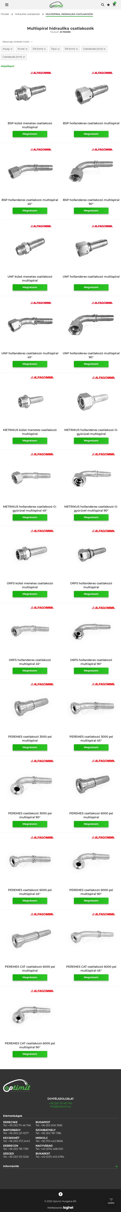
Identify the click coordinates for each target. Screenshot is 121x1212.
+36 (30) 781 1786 (51, 1133)
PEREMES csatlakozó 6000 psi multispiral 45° (30, 892)
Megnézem (30, 133)
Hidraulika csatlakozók (27, 14)
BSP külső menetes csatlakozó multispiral (30, 125)
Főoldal (5, 14)
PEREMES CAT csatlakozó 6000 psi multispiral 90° (30, 1045)
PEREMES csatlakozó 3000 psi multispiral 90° (30, 815)
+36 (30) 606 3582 (51, 1125)
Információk (11, 1166)
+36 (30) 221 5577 (18, 1133)
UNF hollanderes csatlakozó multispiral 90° (91, 355)
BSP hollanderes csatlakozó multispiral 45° (30, 202)
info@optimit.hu (60, 1106)
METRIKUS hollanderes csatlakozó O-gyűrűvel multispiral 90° (91, 508)
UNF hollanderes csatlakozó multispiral (91, 276)
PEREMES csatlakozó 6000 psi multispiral (91, 815)
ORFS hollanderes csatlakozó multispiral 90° (91, 662)
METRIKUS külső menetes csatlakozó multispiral (30, 432)
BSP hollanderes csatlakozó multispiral (91, 123)
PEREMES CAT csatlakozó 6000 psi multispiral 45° (91, 968)
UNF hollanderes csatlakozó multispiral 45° (29, 355)
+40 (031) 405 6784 (52, 1156)
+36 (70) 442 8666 (52, 1141)
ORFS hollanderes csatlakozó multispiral (91, 585)
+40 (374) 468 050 (52, 1148)
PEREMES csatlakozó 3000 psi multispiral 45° (91, 738)
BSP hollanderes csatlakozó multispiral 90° (91, 202)
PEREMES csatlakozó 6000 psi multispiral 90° (91, 892)
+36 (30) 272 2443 (19, 1141)
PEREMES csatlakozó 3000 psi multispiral (30, 738)
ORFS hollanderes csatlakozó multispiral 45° (30, 662)
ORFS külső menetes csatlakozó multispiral (30, 585)
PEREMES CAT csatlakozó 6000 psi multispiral (30, 968)
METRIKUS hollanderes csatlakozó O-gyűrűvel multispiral (91, 432)
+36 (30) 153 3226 (18, 1156)
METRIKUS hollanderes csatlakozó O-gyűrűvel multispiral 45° (30, 508)
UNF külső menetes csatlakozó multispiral (30, 278)
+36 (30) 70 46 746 (60, 1103)
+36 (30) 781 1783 (18, 1148)
